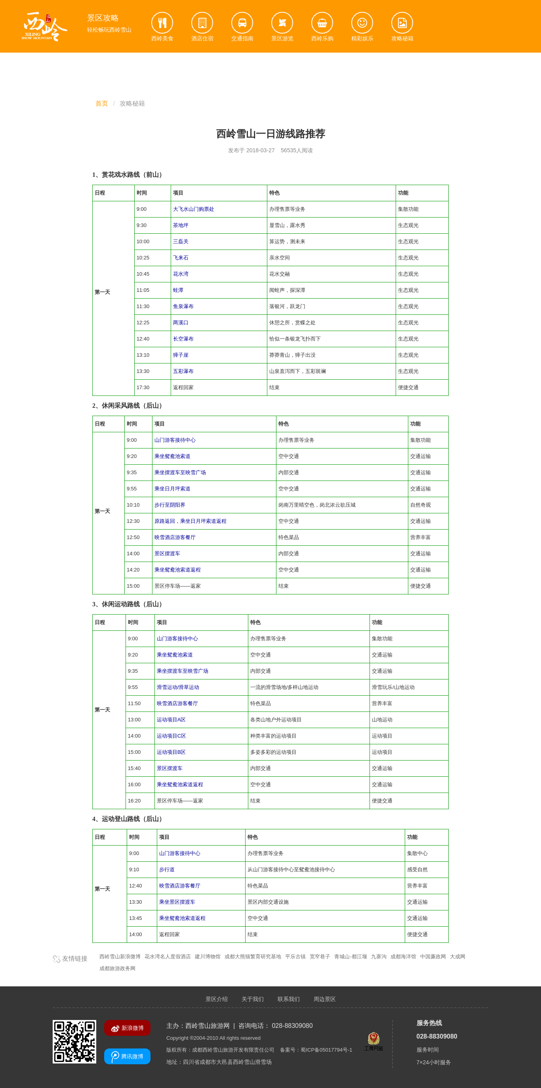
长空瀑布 (183, 339)
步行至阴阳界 (169, 505)
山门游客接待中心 (175, 440)
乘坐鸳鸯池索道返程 (177, 570)
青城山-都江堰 (350, 956)
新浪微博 (127, 1028)
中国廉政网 (433, 956)
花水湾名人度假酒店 (168, 956)
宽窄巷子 (320, 956)
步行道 (167, 869)
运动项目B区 (171, 752)
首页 (101, 103)
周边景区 (325, 999)
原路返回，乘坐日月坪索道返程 (190, 521)
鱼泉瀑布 (183, 306)
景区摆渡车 (167, 553)
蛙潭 (178, 290)
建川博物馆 (208, 956)
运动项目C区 (171, 736)
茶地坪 (181, 225)
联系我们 (289, 999)
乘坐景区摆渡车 (177, 902)
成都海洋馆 (403, 956)
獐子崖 (181, 355)
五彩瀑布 (183, 371)
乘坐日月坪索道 (172, 489)
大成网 (457, 956)
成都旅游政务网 (117, 968)
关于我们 (253, 999)
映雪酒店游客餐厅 (175, 537)
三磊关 (181, 241)
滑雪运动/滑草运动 (178, 687)
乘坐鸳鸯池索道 (172, 456)
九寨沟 (379, 956)
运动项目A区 (171, 720)
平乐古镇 (295, 956)
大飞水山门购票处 (193, 209)
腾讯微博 (127, 1057)
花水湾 (181, 274)
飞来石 (181, 258)
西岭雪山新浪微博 (120, 956)
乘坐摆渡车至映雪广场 (180, 472)
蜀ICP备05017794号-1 (326, 1050)
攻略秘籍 (132, 103)
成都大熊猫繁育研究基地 (253, 956)
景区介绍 (217, 999)
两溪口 (181, 322)
